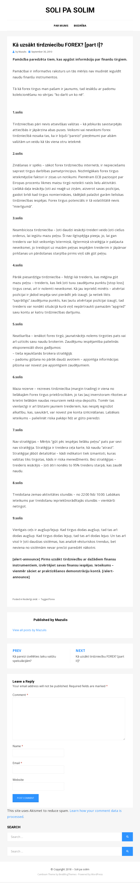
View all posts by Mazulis (29, 631)
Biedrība (80, 26)
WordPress (97, 875)
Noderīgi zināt (30, 600)
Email (17, 764)
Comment (20, 696)
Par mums (61, 26)
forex (52, 600)
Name (18, 747)
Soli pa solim (70, 10)
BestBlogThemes (67, 875)
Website (18, 781)
